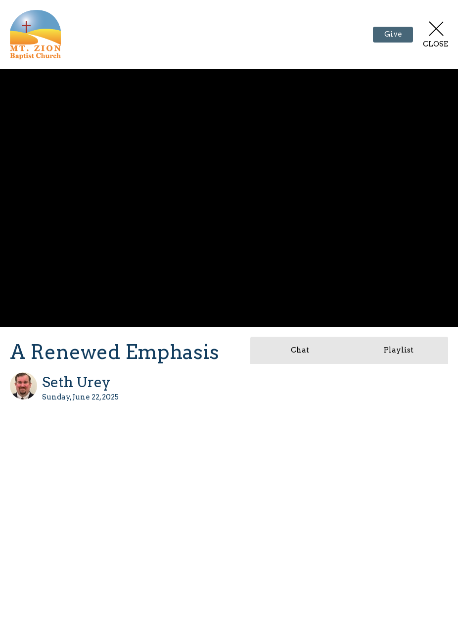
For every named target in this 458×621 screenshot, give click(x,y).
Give (393, 34)
